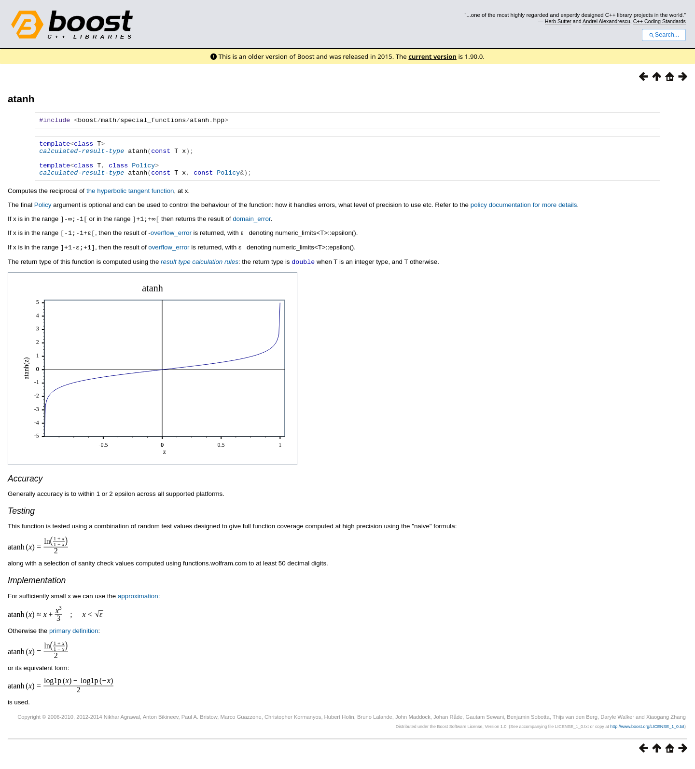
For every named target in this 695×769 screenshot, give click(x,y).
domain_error (252, 227)
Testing (21, 517)
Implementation (37, 587)
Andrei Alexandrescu (606, 21)
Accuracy (25, 485)
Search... (664, 34)
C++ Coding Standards (659, 21)
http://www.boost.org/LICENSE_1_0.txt (647, 733)
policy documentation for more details (524, 213)
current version (432, 56)
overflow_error (171, 241)
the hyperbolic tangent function (130, 199)
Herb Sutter (558, 21)
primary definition (73, 637)
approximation (138, 602)
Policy (143, 172)
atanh (21, 98)
